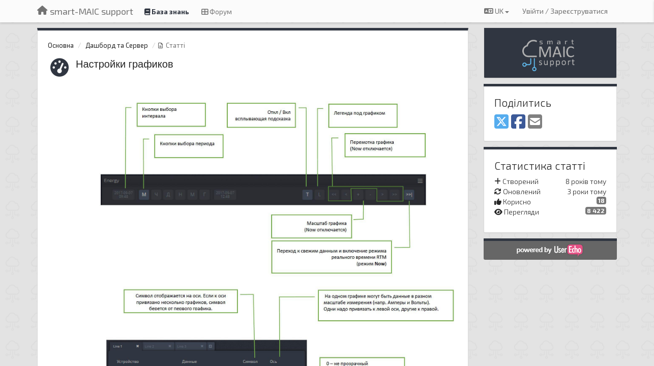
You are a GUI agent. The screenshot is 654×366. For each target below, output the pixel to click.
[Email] (535, 122)
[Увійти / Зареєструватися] (565, 11)
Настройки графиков (124, 64)
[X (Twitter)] (501, 122)
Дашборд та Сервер (116, 45)
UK (496, 11)
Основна (61, 45)
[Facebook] (518, 122)
